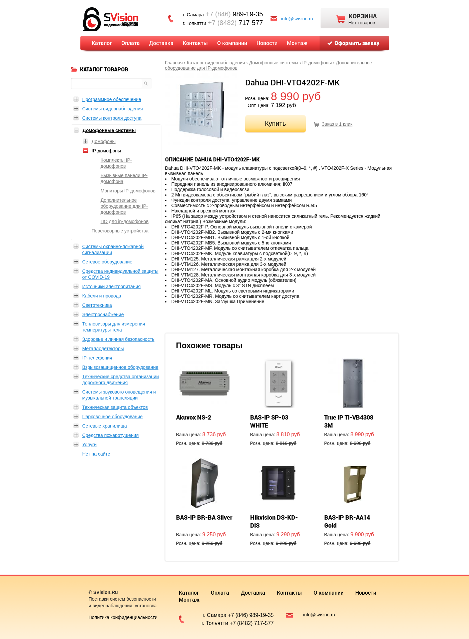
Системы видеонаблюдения (112, 108)
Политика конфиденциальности (123, 617)
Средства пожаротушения (110, 435)
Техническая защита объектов (115, 407)
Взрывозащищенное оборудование (120, 367)
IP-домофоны (317, 62)
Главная (174, 62)
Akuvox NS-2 (193, 417)
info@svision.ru (297, 18)
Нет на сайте (96, 454)
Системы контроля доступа (112, 118)
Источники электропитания (111, 286)
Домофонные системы (273, 62)
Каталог (102, 42)
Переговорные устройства (120, 230)
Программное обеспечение (111, 99)
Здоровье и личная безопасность (118, 339)
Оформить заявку (357, 42)
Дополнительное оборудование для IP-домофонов (124, 206)
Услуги (89, 444)
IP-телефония (97, 358)
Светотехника (97, 305)
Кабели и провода (101, 295)
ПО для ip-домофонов (125, 221)
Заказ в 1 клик (337, 124)
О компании (232, 42)
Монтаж (297, 42)
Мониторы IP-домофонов (128, 190)
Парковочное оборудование (112, 416)
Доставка (161, 42)
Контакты (195, 42)
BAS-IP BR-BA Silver (204, 517)
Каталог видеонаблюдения (216, 62)
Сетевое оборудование (107, 261)
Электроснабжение (103, 314)
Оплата (130, 42)
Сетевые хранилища (104, 426)
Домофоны (104, 141)
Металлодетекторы (103, 348)
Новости (267, 42)
